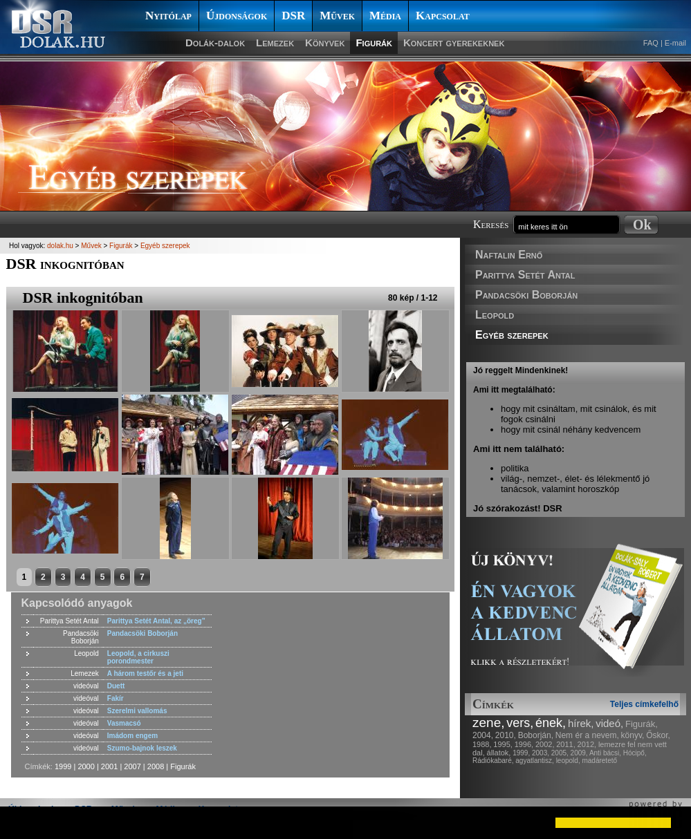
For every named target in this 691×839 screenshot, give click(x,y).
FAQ (650, 43)
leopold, (568, 760)
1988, (482, 744)
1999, (521, 753)
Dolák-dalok (215, 42)
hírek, (581, 723)
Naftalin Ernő (508, 255)
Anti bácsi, (605, 753)
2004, (482, 735)
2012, (587, 744)
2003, (540, 753)
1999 (63, 766)
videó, (609, 723)
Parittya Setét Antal (525, 275)
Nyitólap (168, 15)
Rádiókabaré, (492, 760)
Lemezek (275, 42)
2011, (565, 744)
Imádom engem (132, 735)
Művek (337, 15)
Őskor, (658, 735)
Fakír (115, 698)
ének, (550, 723)
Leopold (494, 315)
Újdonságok (236, 15)
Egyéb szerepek (512, 335)
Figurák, (641, 724)
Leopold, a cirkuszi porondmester (138, 657)
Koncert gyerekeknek (453, 42)
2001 (109, 766)
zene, (488, 722)
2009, (579, 753)
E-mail (675, 43)
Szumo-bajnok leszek (142, 748)
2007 (132, 766)
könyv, (633, 735)
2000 (85, 766)
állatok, (499, 752)
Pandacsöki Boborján (526, 295)
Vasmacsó (124, 723)
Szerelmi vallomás (137, 711)
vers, (519, 723)
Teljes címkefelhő (644, 704)
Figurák (374, 42)
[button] (22, 822)
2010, (505, 735)
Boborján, (535, 735)
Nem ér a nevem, (587, 735)
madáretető (599, 760)
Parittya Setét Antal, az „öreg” (156, 621)
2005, (560, 753)
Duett (116, 686)
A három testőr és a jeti (145, 673)
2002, (545, 744)
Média (385, 15)
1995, (503, 744)
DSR (293, 15)
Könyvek (324, 42)
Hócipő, (635, 753)
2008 (155, 766)
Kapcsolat (443, 15)
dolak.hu (60, 245)
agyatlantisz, (534, 760)
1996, (524, 744)
